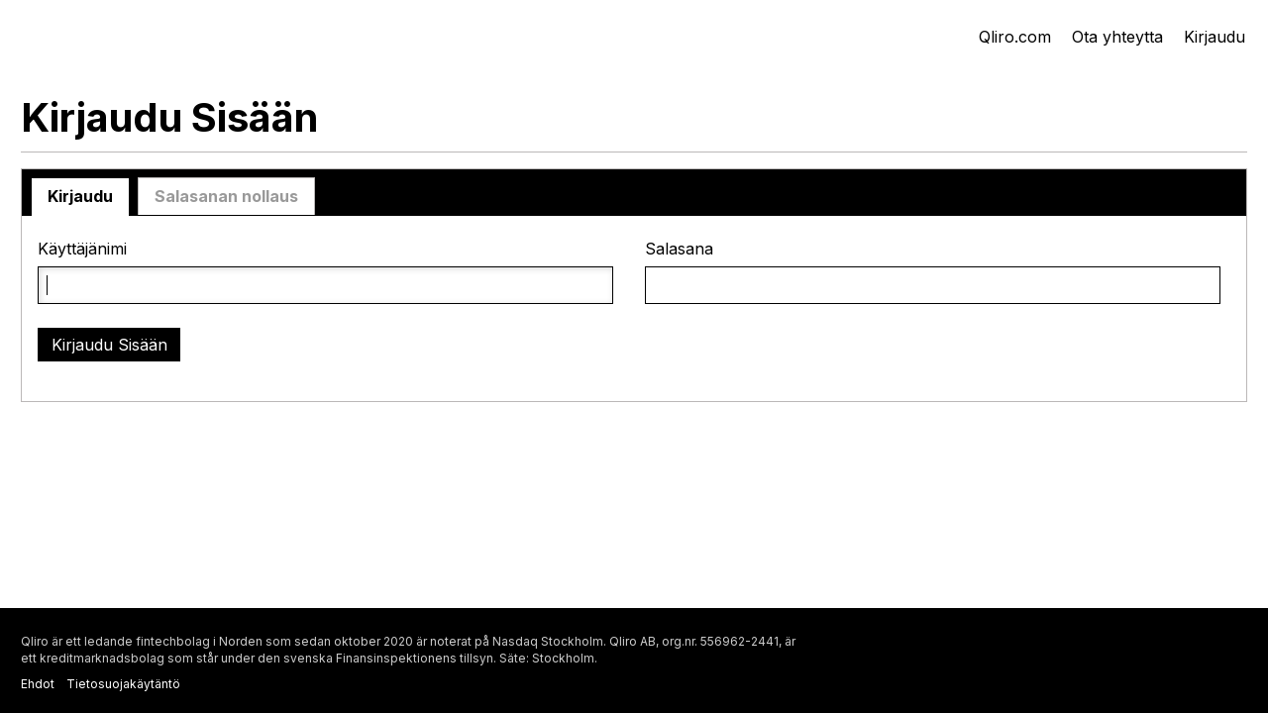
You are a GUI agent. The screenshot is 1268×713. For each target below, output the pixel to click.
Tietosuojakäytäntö (123, 683)
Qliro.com (1015, 37)
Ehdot (37, 683)
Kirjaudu (1214, 37)
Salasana (679, 249)
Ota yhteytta (1117, 37)
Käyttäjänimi (82, 249)
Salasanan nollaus (226, 196)
